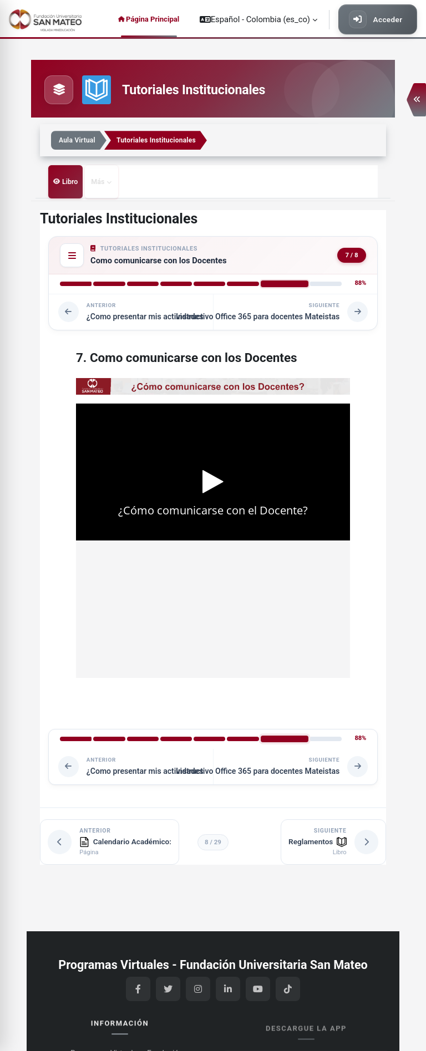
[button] (258, 19)
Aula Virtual (77, 140)
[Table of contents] (70, 254)
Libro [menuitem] (70, 181)
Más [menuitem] (96, 181)
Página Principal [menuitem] (152, 19)
